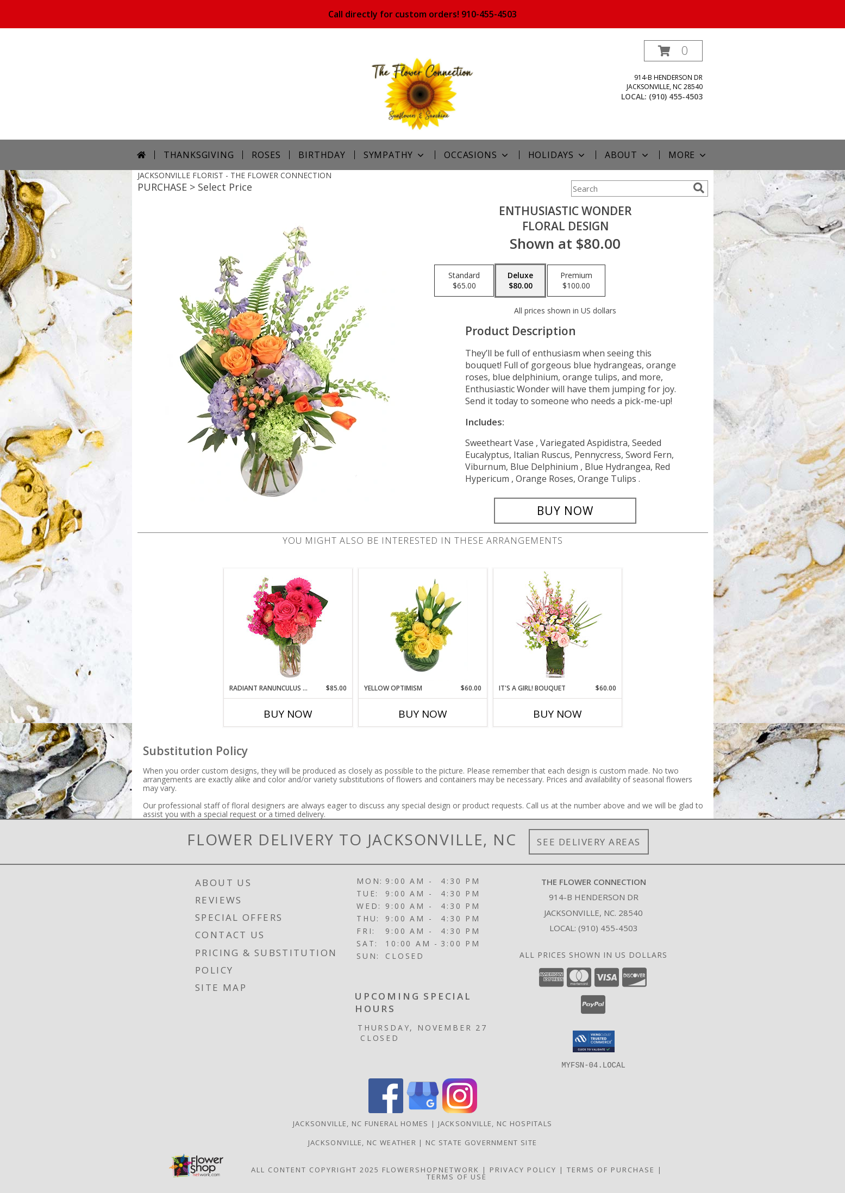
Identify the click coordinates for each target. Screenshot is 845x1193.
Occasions (477, 155)
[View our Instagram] (459, 1109)
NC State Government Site (481, 1142)
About (627, 155)
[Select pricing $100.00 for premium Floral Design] (576, 281)
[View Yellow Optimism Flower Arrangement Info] (422, 626)
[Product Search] (630, 188)
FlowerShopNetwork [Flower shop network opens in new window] (430, 1169)
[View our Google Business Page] (422, 1109)
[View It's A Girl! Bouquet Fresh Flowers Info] (557, 626)
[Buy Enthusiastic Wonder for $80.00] (565, 511)
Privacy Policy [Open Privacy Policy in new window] (523, 1169)
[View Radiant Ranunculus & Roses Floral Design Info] (287, 626)
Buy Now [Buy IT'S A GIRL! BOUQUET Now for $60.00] (557, 714)
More (688, 155)
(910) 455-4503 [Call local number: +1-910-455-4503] (676, 96)
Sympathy (395, 155)
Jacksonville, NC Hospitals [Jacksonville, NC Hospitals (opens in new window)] (495, 1123)
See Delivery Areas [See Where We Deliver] (589, 842)
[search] (699, 188)
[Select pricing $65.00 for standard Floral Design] (464, 281)
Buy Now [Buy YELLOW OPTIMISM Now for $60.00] (422, 714)
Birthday (321, 155)
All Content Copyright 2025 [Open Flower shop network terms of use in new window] (315, 1169)
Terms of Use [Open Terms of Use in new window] (457, 1176)
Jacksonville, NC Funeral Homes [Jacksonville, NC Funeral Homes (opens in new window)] (361, 1123)
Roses (266, 155)
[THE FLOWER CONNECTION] (423, 90)
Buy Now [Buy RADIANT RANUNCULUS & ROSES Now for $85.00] (288, 714)
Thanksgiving (199, 155)
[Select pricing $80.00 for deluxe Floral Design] (520, 281)
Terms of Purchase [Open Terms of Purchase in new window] (611, 1169)
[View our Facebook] (385, 1109)
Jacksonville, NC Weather (362, 1142)
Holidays (557, 155)
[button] (673, 50)
